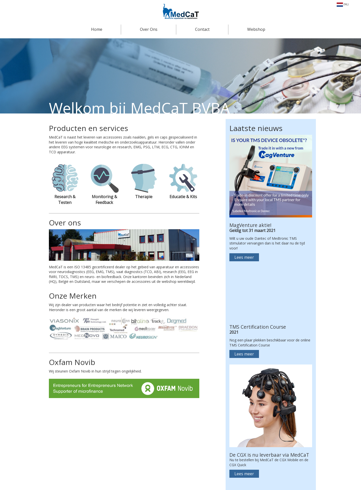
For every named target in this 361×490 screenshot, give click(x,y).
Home (96, 29)
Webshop (256, 29)
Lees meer (244, 257)
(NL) (342, 4)
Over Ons (148, 29)
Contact (202, 29)
